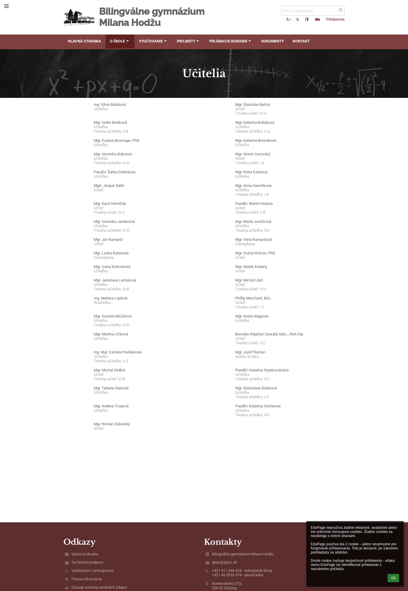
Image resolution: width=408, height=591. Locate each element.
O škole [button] (120, 41)
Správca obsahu (84, 554)
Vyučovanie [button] (153, 41)
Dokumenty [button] (272, 41)
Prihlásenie (335, 19)
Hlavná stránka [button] (84, 41)
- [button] (298, 19)
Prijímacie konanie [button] (230, 41)
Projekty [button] (188, 41)
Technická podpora (87, 562)
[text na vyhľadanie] (313, 11)
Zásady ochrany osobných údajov (99, 587)
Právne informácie (86, 579)
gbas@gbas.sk (224, 562)
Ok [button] (393, 578)
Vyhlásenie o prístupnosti (92, 570)
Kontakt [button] (301, 41)
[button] (317, 19)
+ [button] (288, 19)
